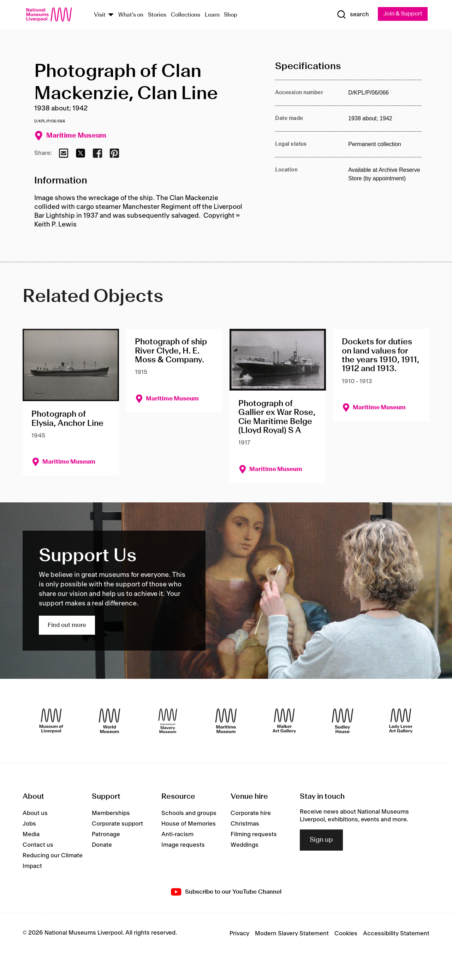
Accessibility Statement (396, 934)
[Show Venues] (111, 15)
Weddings (244, 845)
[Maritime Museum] (226, 721)
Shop (230, 15)
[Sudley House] (342, 721)
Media (31, 835)
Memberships (111, 813)
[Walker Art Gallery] (284, 721)
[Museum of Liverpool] (51, 721)
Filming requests (254, 835)
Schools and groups (188, 813)
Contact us (38, 845)
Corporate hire (251, 813)
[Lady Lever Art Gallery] (400, 721)
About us (35, 813)
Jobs (29, 824)
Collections (185, 15)
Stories (157, 15)
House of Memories (188, 824)
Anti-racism (177, 835)
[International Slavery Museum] (167, 721)
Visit (100, 15)
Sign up (321, 840)
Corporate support (117, 824)
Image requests (183, 845)
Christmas (245, 824)
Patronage (106, 835)
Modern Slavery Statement (292, 934)
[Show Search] (349, 15)
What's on (130, 15)
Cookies (345, 934)
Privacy (239, 934)
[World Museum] (109, 721)
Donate (102, 845)
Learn (212, 15)
